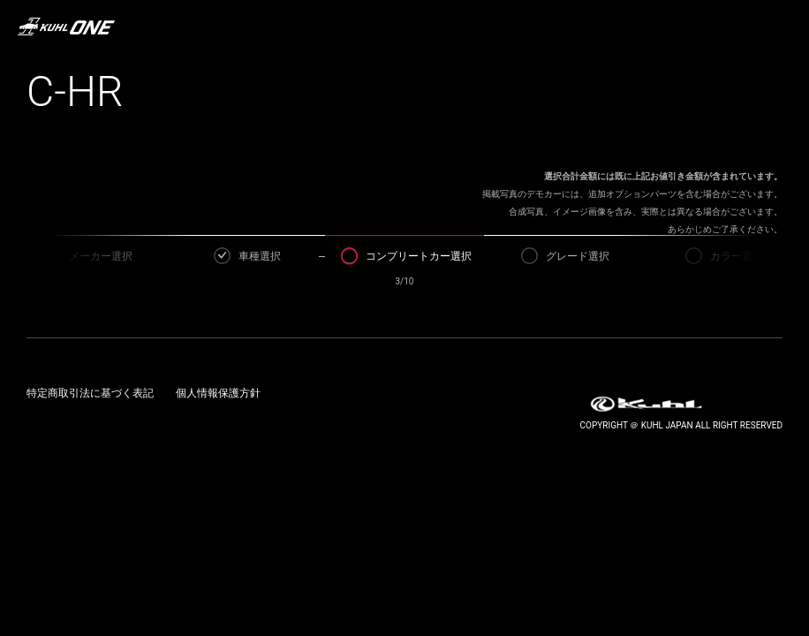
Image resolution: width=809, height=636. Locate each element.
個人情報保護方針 (218, 393)
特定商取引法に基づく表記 (90, 393)
